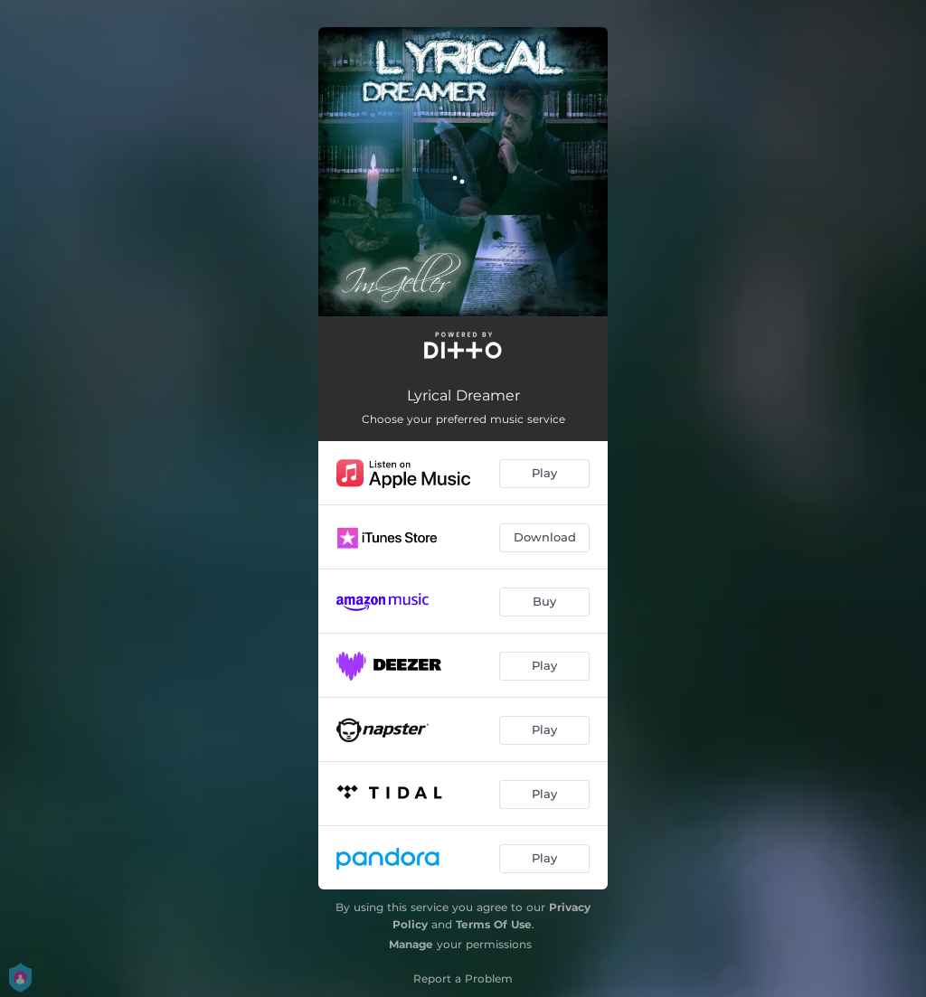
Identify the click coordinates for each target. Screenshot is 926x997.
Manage (411, 944)
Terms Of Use (494, 924)
